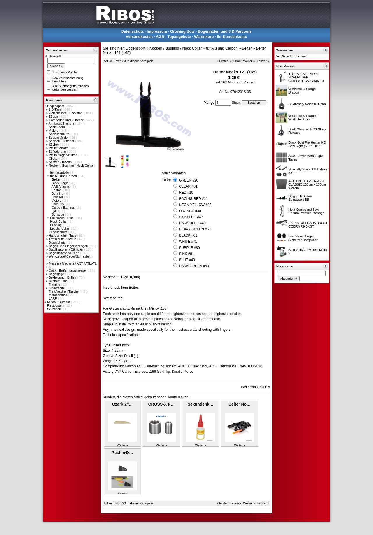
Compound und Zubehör (66, 120)
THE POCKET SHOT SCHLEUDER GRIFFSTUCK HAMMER (306, 77)
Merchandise (58, 295)
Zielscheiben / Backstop (66, 113)
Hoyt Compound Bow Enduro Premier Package (306, 211)
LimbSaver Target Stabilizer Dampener (303, 238)
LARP (53, 298)
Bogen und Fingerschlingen (69, 246)
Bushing (56, 225)
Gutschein (55, 309)
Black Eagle (60, 183)
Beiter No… (239, 404)
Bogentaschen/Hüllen (64, 253)
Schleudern (57, 127)
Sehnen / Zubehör (62, 141)
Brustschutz (57, 242)
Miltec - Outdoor (59, 302)
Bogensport (55, 106)
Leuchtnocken (60, 228)
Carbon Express (63, 207)
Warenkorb (204, 36)
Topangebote (179, 36)
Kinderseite (57, 288)
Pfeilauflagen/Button (63, 155)
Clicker (54, 158)
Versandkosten (139, 36)
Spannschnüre (59, 134)
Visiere (54, 130)
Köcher (54, 144)
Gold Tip (58, 204)
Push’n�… (122, 452)
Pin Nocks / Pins (62, 218)
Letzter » (263, 61)
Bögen (54, 116)
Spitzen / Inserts (61, 162)
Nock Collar (59, 221)
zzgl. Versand (245, 82)
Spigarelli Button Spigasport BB (300, 197)
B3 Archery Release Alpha (307, 104)
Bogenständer (59, 137)
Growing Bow (182, 31)
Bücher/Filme (58, 281)
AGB (160, 36)
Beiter (247, 48)
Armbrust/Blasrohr (62, 123)
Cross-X (58, 197)
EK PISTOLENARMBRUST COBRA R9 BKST (307, 224)
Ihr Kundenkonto (232, 36)
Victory (57, 200)
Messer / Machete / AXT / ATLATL (72, 263)
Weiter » (249, 61)
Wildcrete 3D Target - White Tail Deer (303, 117)
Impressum (157, 31)
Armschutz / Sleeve (63, 239)
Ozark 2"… (122, 404)
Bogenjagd (57, 274)
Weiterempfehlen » (255, 387)
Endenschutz (58, 232)
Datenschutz (132, 31)
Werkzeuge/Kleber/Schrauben (70, 256)
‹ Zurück (235, 61)
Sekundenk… (201, 404)
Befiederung (58, 151)
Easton (57, 190)
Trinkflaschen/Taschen (65, 291)
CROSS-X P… (161, 404)
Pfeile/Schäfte (59, 148)
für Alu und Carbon (64, 176)
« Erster (222, 61)
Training (55, 284)
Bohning (58, 193)
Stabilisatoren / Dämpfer (66, 249)
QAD (55, 211)
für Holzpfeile (60, 172)
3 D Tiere (56, 109)
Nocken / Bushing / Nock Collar (71, 165)
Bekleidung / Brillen (63, 277)
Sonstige (58, 214)
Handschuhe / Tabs (63, 235)
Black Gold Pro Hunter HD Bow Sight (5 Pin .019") (307, 144)
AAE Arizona (61, 186)
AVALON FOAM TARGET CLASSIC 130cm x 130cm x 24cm (307, 184)
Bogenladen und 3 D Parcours (225, 31)
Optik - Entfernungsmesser (68, 270)
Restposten (55, 305)
